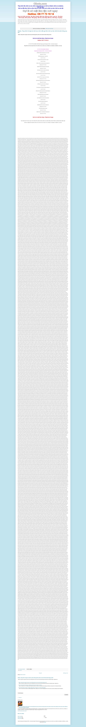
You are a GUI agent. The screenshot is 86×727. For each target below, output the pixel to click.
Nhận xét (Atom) (23, 674)
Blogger (45, 722)
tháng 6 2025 (20, 717)
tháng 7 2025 (20, 716)
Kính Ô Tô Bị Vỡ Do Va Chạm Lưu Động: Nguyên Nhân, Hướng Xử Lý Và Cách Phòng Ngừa (32, 687)
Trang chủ (20, 697)
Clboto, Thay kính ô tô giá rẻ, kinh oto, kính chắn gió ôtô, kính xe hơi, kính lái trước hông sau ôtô (35, 677)
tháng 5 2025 (20, 718)
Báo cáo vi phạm (21, 713)
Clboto (21, 670)
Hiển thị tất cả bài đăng (49, 28)
